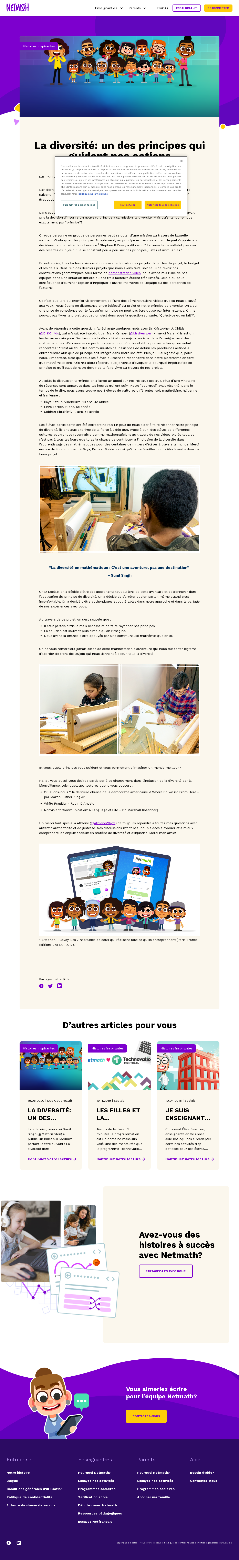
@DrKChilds (49, 333)
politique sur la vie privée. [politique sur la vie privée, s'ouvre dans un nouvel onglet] (93, 193)
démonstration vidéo (124, 273)
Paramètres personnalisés (79, 204)
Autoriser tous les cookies (163, 204)
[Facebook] (11, 1543)
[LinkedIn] (19, 1543)
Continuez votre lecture (50, 1159)
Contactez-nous (146, 1416)
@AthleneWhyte (103, 823)
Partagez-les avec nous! (166, 1271)
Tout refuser (127, 204)
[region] (121, 186)
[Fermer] (181, 161)
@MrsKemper (140, 333)
